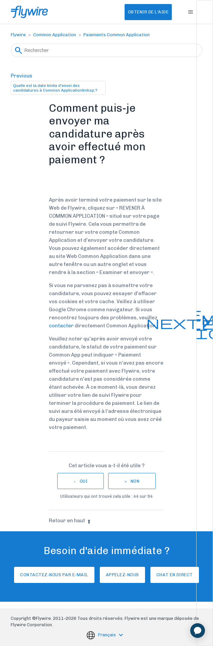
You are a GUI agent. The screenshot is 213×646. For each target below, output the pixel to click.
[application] (197, 630)
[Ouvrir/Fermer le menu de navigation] (190, 12)
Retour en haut (70, 521)
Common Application (54, 34)
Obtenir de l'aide (148, 11)
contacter (61, 326)
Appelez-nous (122, 574)
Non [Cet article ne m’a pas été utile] (135, 481)
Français (107, 634)
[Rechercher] (106, 50)
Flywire (18, 34)
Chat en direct (174, 574)
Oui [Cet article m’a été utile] (84, 481)
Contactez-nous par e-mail (54, 574)
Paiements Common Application (116, 34)
